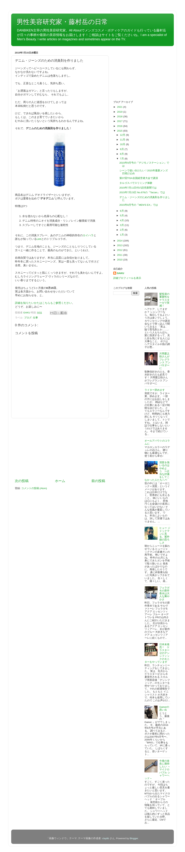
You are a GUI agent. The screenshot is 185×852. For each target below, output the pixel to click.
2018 (120, 116)
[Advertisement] (60, 448)
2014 (120, 240)
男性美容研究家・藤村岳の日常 (62, 21)
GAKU (120, 273)
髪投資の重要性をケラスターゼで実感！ (164, 300)
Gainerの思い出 (164, 708)
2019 (120, 111)
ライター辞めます (155, 390)
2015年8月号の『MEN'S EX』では (138, 205)
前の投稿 (98, 481)
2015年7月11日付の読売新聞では (138, 187)
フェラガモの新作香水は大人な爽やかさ (164, 593)
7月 (122, 158)
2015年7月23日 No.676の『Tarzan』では (142, 192)
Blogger (134, 838)
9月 (122, 149)
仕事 (35, 317)
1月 (122, 234)
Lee (39, 238)
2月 (122, 229)
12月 (123, 135)
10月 (123, 144)
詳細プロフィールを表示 (127, 278)
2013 (120, 245)
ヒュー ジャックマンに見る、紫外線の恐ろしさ (164, 535)
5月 (122, 215)
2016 (120, 126)
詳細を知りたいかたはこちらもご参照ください (43, 302)
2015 (120, 130)
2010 (120, 259)
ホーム (60, 481)
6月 (122, 210)
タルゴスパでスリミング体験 (135, 183)
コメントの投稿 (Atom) (34, 488)
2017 (120, 121)
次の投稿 (22, 481)
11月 (123, 139)
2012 (120, 250)
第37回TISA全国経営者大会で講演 (138, 178)
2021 (120, 107)
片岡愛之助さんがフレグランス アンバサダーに (164, 361)
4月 (122, 220)
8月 (122, 154)
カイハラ (88, 235)
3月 (122, 225)
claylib (105, 838)
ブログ (28, 317)
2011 (120, 255)
